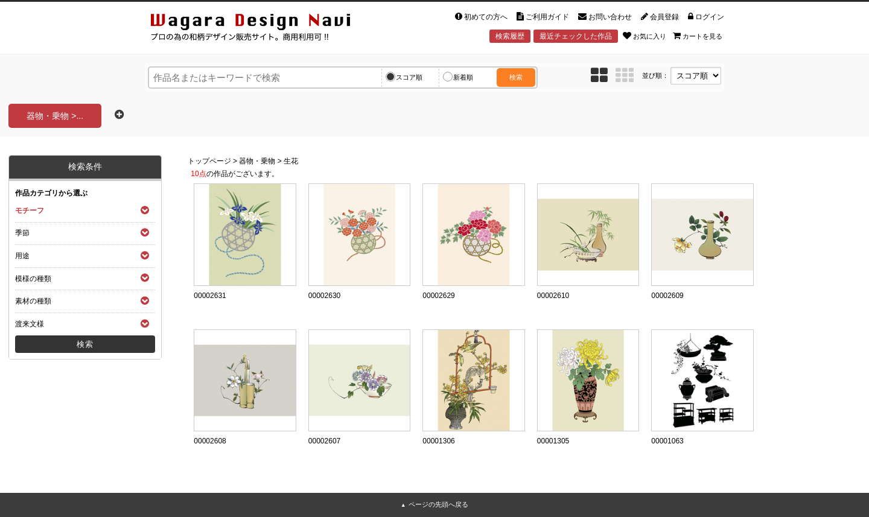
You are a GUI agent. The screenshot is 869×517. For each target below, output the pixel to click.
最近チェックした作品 (576, 36)
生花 (291, 161)
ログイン (706, 17)
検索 (516, 77)
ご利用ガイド (543, 17)
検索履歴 (509, 36)
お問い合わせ (605, 17)
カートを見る (697, 35)
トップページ (209, 161)
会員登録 (660, 17)
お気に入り (644, 35)
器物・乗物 (257, 161)
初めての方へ (481, 17)
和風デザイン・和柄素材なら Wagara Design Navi (261, 29)
